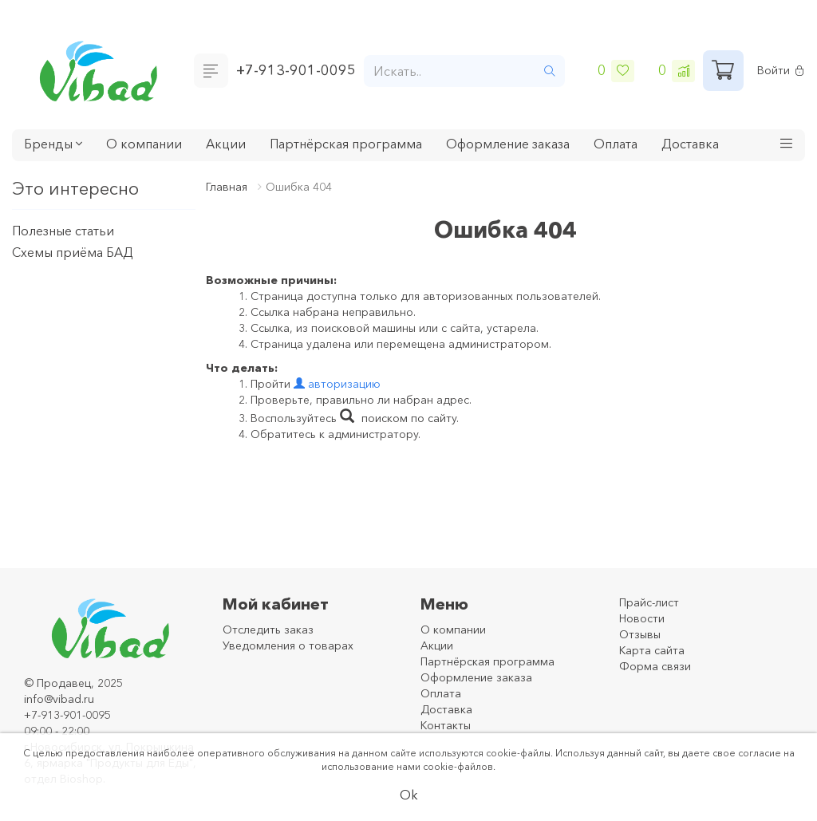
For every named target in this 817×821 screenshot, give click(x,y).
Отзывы (640, 634)
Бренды (53, 144)
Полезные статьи (63, 231)
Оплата (615, 144)
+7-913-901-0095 (296, 70)
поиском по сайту (398, 418)
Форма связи (655, 666)
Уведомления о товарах (288, 645)
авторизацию (337, 384)
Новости (642, 618)
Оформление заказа (508, 144)
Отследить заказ (268, 629)
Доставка (690, 144)
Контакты (445, 725)
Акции (226, 144)
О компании (144, 144)
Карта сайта (652, 650)
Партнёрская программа (346, 144)
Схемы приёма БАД (72, 252)
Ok (409, 795)
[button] (786, 145)
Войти (780, 70)
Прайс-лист (649, 602)
